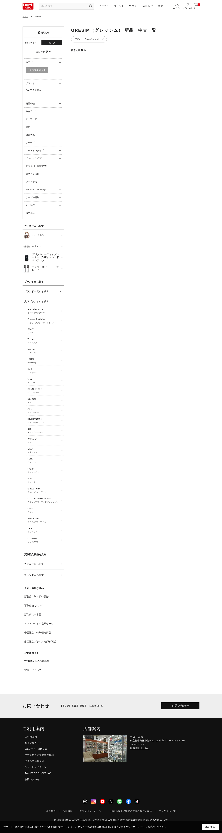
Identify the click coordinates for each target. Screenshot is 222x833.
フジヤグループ (167, 811)
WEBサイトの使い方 (36, 749)
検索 (53, 42)
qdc (44, 431)
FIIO (44, 480)
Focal (44, 460)
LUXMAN (44, 540)
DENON (44, 401)
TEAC (44, 530)
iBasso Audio (44, 490)
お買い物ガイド (33, 743)
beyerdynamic (44, 421)
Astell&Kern (44, 520)
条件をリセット (31, 43)
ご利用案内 (31, 736)
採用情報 (67, 811)
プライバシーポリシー (91, 811)
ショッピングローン (36, 767)
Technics (44, 341)
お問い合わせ (180, 705)
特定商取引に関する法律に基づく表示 (131, 811)
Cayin (44, 510)
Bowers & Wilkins (44, 321)
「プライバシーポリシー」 (130, 826)
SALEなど (147, 6)
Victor (44, 381)
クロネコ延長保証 (34, 761)
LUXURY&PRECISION (44, 500)
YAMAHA (44, 440)
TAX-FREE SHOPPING (38, 773)
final (44, 371)
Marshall (44, 351)
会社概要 (51, 811)
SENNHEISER (44, 391)
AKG (44, 411)
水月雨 (44, 361)
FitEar (44, 470)
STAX (44, 451)
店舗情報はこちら (140, 748)
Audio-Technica (44, 311)
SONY (44, 331)
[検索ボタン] (90, 6)
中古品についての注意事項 (39, 755)
